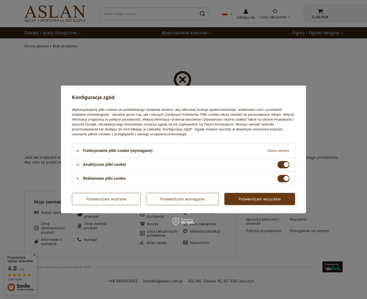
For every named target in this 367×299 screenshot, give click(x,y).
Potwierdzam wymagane (182, 199)
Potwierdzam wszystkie (259, 199)
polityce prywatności (125, 119)
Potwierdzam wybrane (106, 199)
